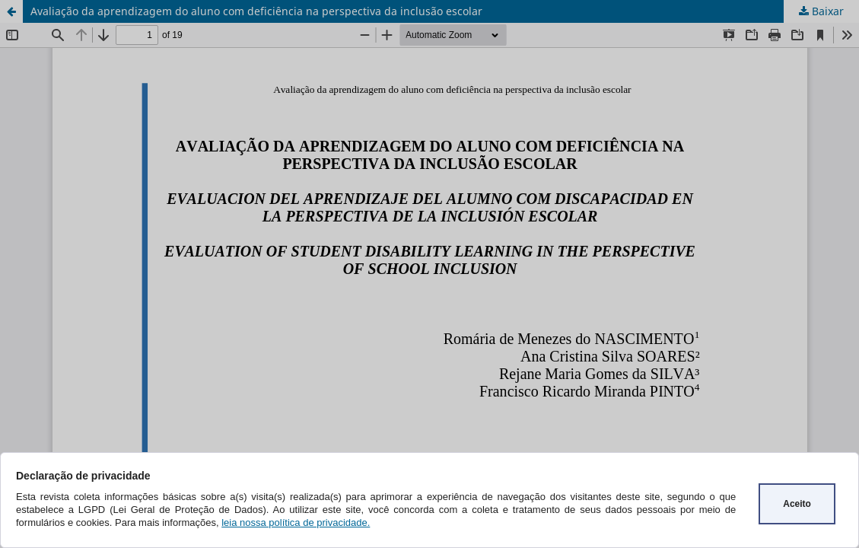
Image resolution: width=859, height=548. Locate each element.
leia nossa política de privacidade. (295, 522)
